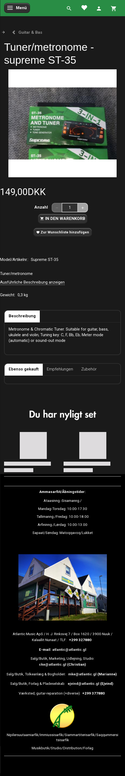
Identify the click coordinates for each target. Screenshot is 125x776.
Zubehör (89, 369)
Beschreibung (22, 316)
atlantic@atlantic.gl (69, 649)
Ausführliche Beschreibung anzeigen (32, 282)
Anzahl (41, 207)
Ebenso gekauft (24, 369)
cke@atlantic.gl (52, 664)
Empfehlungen (60, 369)
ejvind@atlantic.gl (83, 683)
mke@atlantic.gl (82, 674)
